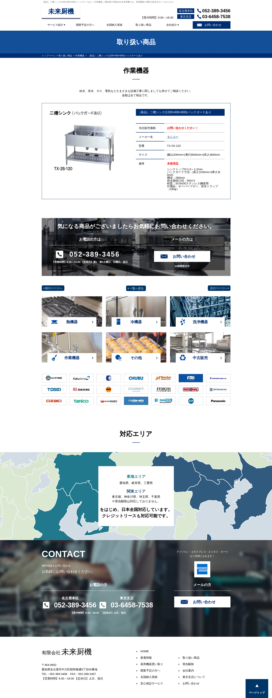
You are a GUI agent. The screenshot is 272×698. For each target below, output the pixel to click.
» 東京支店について (191, 677)
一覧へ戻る (136, 288)
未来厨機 (61, 11)
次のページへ (218, 288)
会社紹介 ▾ (172, 24)
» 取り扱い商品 (189, 657)
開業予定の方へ (85, 24)
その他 (136, 358)
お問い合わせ (212, 24)
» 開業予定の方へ (148, 670)
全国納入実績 (114, 24)
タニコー (172, 136)
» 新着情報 (144, 657)
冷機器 (136, 322)
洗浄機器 (200, 322)
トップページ (48, 55)
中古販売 (200, 358)
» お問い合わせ (189, 683)
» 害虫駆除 (186, 664)
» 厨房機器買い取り (149, 664)
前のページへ (53, 288)
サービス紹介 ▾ (56, 24)
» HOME (142, 651)
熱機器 (72, 322)
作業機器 (79, 55)
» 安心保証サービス (149, 683)
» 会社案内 (186, 670)
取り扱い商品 (143, 24)
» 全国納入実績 (146, 677)
